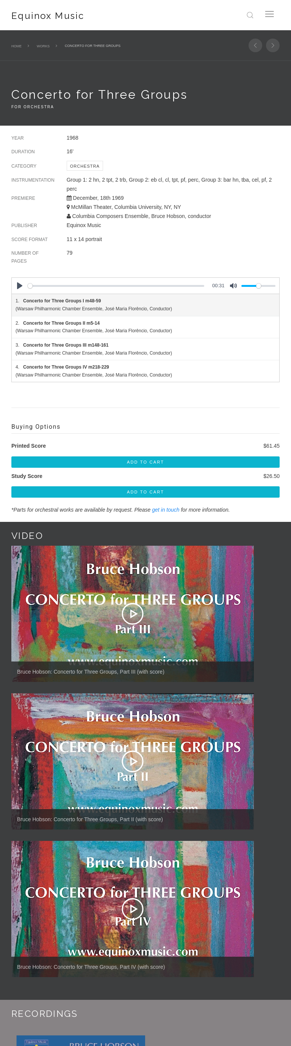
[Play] (20, 286)
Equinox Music (47, 15)
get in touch (165, 510)
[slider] (116, 286)
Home (16, 46)
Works (43, 46)
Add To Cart (145, 462)
